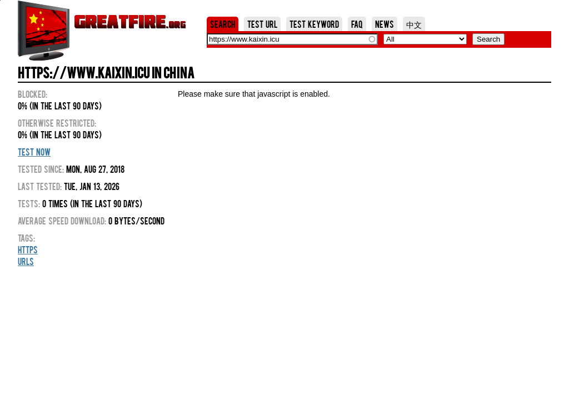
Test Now (34, 152)
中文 (414, 24)
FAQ (357, 24)
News (384, 24)
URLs (26, 261)
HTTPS (28, 249)
